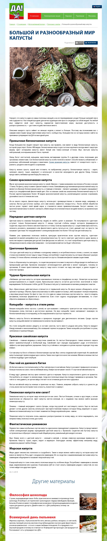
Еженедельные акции (52, 16)
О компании (34, 16)
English (97, 6)
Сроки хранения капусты (59, 162)
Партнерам (80, 16)
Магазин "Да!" (16, 11)
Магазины (92, 16)
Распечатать (92, 43)
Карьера (69, 16)
